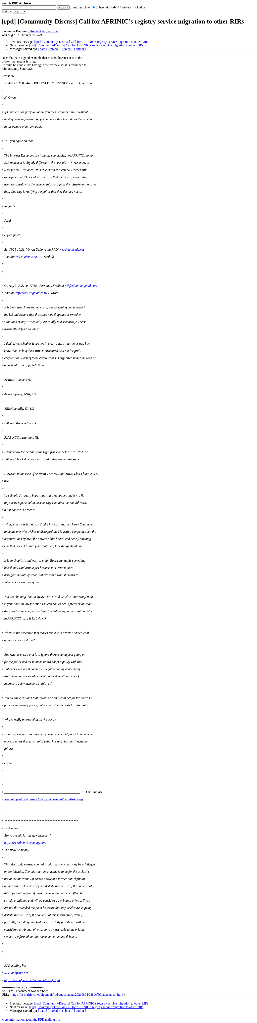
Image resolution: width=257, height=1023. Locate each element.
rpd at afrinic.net (73, 249)
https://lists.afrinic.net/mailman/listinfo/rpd (56, 799)
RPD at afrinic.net (16, 799)
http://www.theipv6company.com (25, 842)
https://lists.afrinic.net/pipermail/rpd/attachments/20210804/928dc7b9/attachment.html (67, 994)
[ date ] (42, 49)
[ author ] (80, 49)
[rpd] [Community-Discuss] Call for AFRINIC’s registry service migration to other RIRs (91, 41)
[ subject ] (66, 49)
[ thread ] (54, 49)
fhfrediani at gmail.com (43, 31)
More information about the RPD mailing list (31, 1019)
